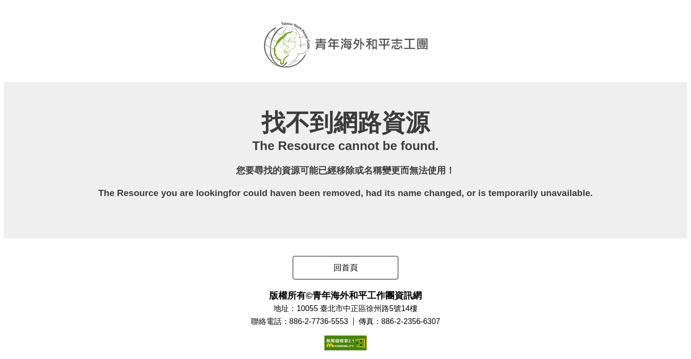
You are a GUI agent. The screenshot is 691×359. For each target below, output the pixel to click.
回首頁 (346, 267)
